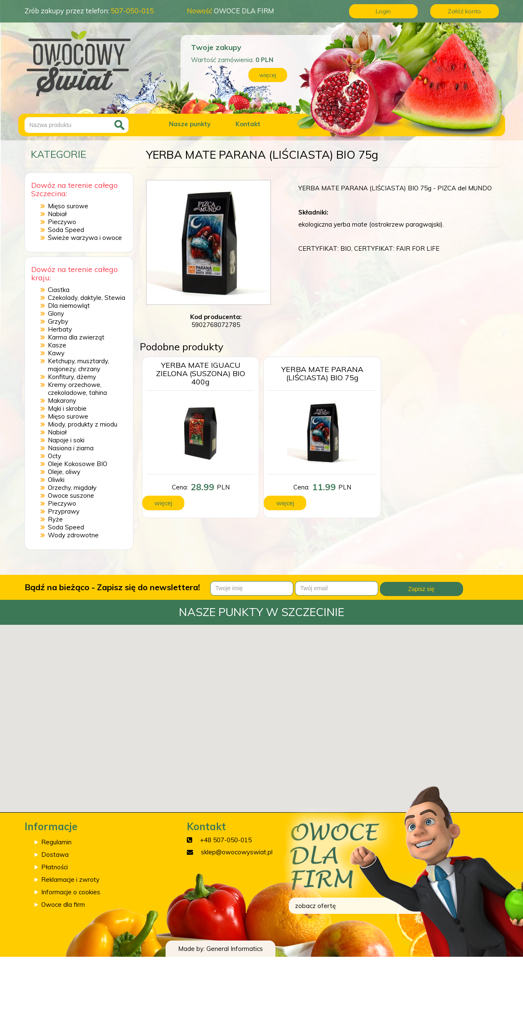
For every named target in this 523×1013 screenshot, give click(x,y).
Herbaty (60, 329)
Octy (54, 456)
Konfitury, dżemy (72, 377)
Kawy (56, 353)
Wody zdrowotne (73, 535)
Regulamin (56, 842)
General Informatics (234, 949)
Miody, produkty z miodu (82, 424)
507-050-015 (132, 10)
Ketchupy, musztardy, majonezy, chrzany (78, 365)
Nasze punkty (190, 124)
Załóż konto (464, 11)
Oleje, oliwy (64, 472)
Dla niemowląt (69, 305)
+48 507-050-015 (226, 840)
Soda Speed (66, 230)
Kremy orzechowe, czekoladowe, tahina (77, 389)
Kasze (57, 345)
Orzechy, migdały (72, 488)
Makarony (62, 400)
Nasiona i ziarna (71, 448)
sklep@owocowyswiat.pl (237, 852)
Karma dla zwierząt (76, 337)
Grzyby (58, 321)
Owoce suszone (71, 495)
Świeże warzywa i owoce (85, 238)
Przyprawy (63, 511)
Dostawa (55, 854)
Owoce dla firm (63, 904)
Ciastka (58, 290)
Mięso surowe (68, 206)
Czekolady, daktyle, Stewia (86, 298)
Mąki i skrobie (67, 408)
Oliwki (56, 480)
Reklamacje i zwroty (70, 879)
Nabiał (57, 214)
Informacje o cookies (70, 892)
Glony (56, 313)
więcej (267, 75)
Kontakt (247, 124)
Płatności (54, 867)
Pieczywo (62, 222)
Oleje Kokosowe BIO (77, 464)
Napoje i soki (66, 440)
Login (383, 11)
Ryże (55, 519)
